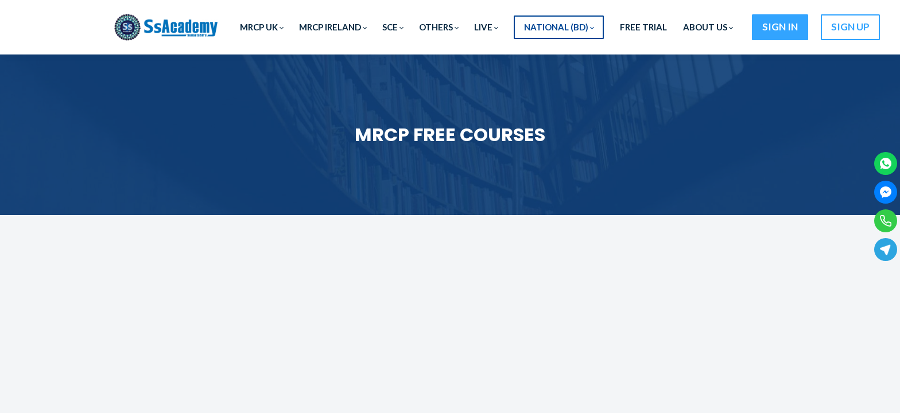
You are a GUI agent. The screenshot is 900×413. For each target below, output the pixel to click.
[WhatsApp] (885, 163)
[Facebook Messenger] (885, 192)
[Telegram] (885, 249)
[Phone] (885, 220)
